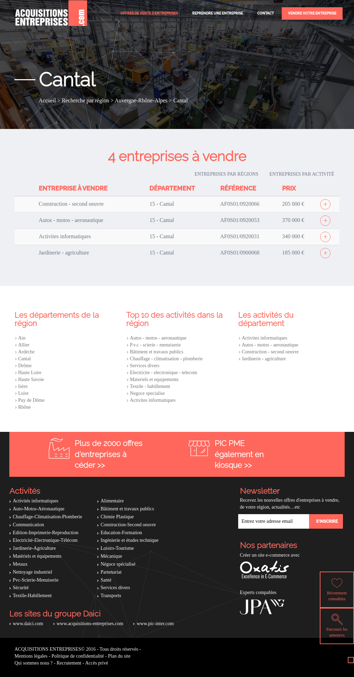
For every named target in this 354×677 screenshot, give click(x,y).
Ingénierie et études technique (130, 540)
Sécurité (21, 587)
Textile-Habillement (32, 595)
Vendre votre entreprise (312, 13)
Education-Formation (121, 532)
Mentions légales (31, 656)
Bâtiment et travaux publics (127, 508)
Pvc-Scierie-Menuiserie (35, 580)
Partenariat (111, 572)
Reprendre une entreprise (217, 13)
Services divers (115, 587)
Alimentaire (112, 500)
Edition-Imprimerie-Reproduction (45, 532)
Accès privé (96, 663)
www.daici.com (28, 623)
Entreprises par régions (227, 174)
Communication (28, 524)
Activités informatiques (35, 500)
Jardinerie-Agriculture (34, 548)
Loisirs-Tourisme (117, 548)
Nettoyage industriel (32, 572)
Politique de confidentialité (78, 656)
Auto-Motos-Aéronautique (38, 508)
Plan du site (119, 656)
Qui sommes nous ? (34, 663)
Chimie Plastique (117, 516)
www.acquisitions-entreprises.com (90, 623)
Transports (111, 595)
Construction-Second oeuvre (128, 524)
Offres (149, 13)
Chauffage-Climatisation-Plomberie (47, 516)
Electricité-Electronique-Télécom (45, 540)
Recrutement (69, 663)
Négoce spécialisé (118, 564)
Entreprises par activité (301, 174)
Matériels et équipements (37, 556)
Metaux (20, 564)
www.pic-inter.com (155, 623)
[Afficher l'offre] (325, 204)
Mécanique (111, 556)
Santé (106, 580)
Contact (265, 13)
